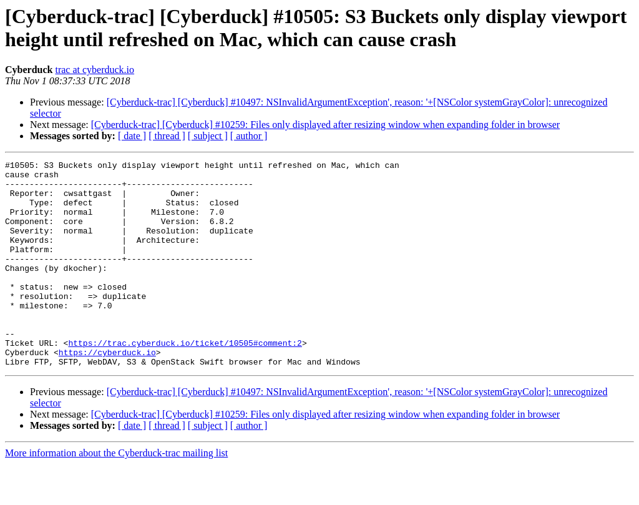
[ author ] (249, 135)
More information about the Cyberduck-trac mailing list (116, 494)
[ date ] (132, 135)
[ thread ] (167, 135)
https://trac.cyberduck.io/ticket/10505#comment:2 (184, 380)
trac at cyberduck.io (94, 69)
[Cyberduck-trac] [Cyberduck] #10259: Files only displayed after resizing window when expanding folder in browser (325, 124)
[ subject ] (208, 135)
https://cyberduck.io (107, 391)
